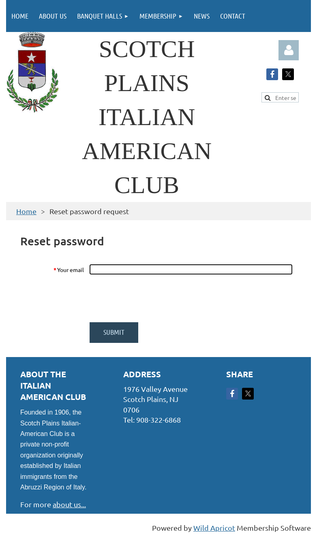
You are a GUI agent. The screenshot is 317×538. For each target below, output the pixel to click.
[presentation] (150, 298)
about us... (69, 504)
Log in (288, 50)
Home (26, 211)
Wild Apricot (214, 527)
